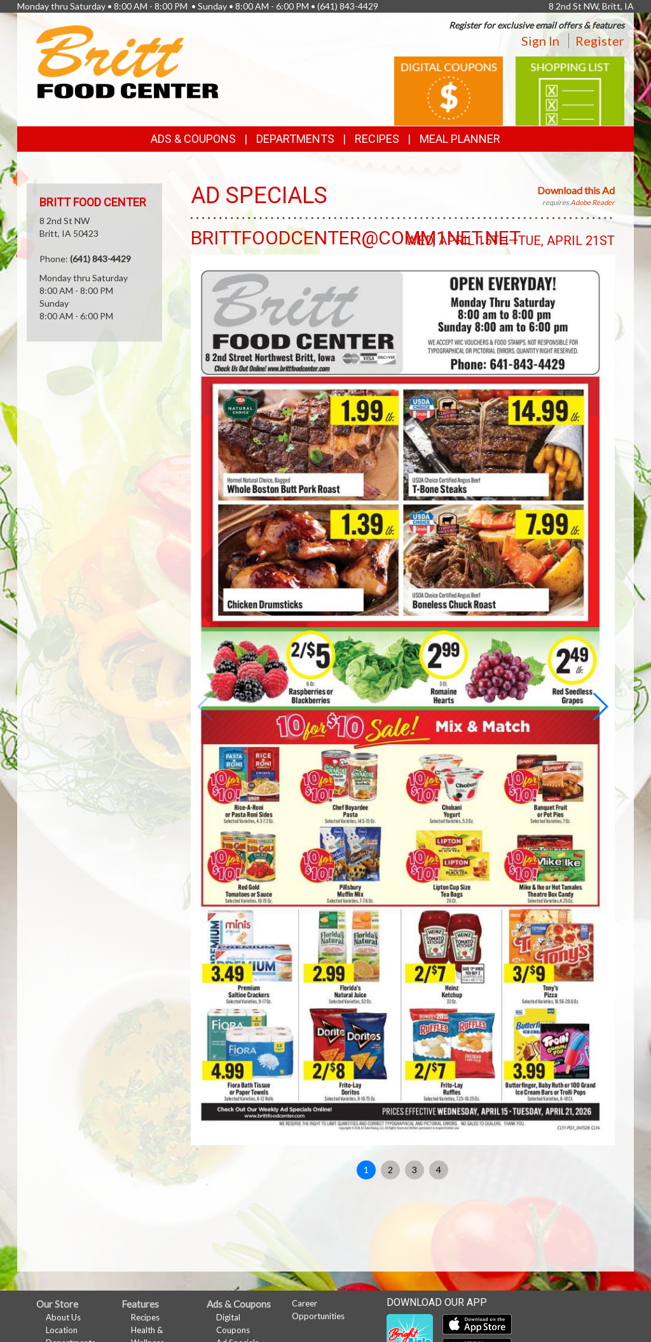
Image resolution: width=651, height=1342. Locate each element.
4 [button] (438, 1169)
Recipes (377, 138)
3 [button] (414, 1169)
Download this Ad (576, 190)
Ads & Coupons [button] (193, 138)
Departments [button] (295, 138)
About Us (63, 1317)
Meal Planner (460, 138)
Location (62, 1330)
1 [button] (366, 1169)
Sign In (540, 40)
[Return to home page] (127, 60)
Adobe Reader (592, 202)
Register (599, 40)
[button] (599, 707)
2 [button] (390, 1169)
